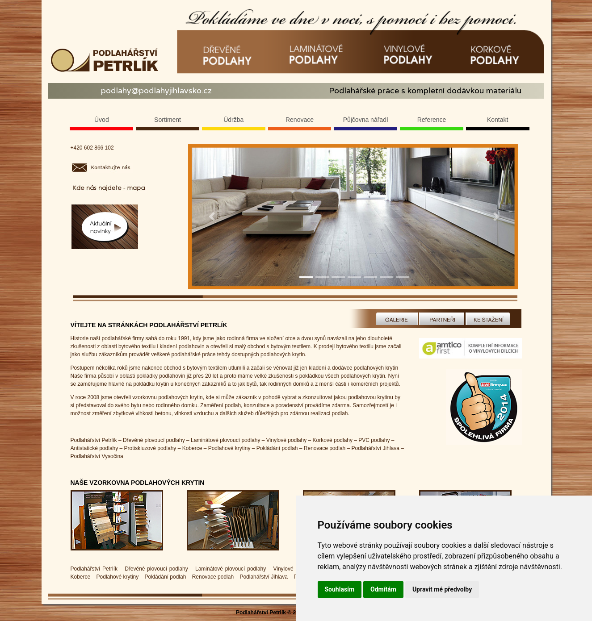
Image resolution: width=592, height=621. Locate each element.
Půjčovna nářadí (365, 119)
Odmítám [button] (383, 589)
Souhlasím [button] (340, 589)
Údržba (233, 119)
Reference (431, 119)
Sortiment (167, 119)
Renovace (300, 119)
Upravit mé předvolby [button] (442, 589)
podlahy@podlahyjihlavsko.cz (156, 90)
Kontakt (497, 119)
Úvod (101, 119)
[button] (212, 216)
